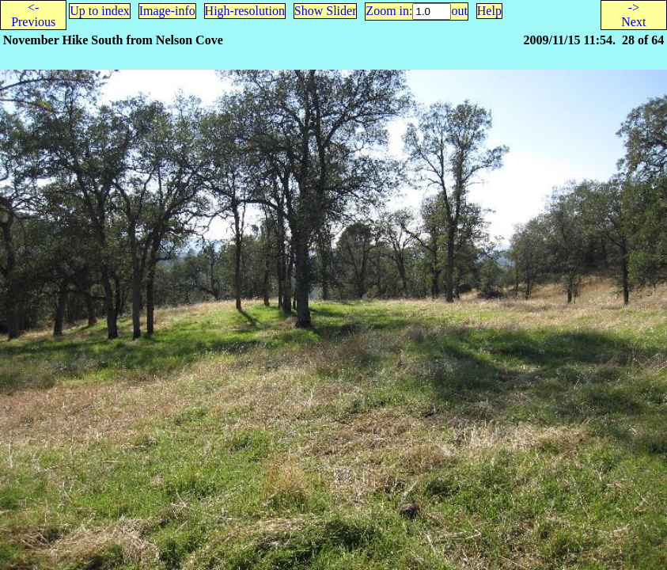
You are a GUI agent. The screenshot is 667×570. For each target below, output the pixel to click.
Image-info (167, 10)
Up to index (100, 10)
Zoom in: (389, 10)
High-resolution (245, 10)
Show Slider (325, 10)
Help (489, 10)
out (459, 10)
